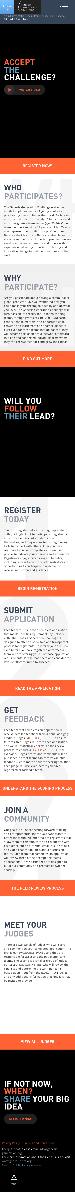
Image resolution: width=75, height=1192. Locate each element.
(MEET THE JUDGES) (38, 738)
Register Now (20, 1119)
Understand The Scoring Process (38, 788)
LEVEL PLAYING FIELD (46, 750)
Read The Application (37, 688)
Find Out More (37, 358)
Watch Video (29, 89)
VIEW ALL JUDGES (37, 1041)
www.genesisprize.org (17, 1161)
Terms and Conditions (39, 1143)
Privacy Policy (11, 1143)
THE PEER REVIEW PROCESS (37, 888)
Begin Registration (38, 588)
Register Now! (37, 165)
